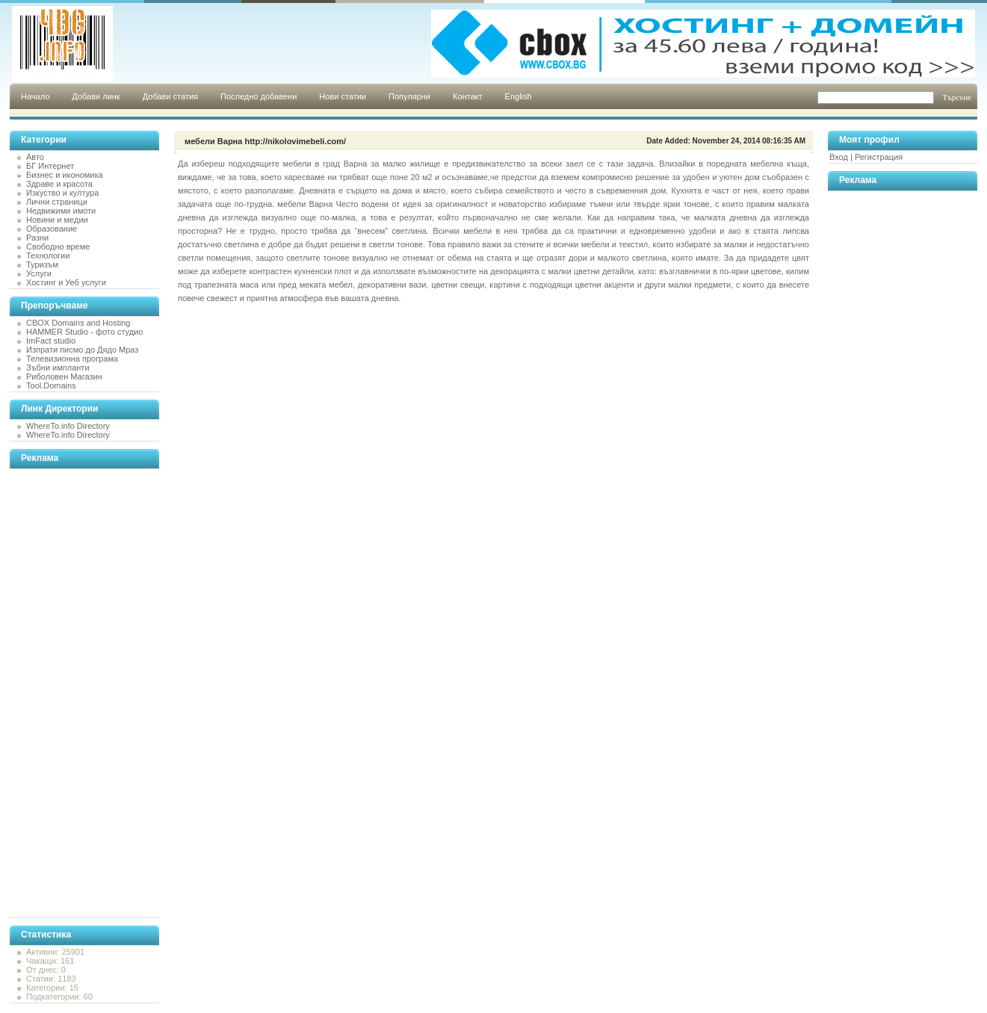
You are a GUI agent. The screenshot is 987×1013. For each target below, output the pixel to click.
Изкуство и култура (62, 192)
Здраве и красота (59, 183)
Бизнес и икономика (64, 174)
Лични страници (56, 201)
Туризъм (42, 264)
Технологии (47, 255)
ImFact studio (50, 340)
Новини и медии (57, 219)
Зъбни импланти (58, 367)
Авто (35, 156)
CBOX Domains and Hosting (78, 322)
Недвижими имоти (61, 210)
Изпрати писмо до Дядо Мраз (82, 349)
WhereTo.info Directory (68, 425)
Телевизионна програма (72, 358)
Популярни (409, 96)
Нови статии (342, 96)
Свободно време (58, 246)
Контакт (468, 96)
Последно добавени (258, 96)
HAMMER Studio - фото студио (84, 331)
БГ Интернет (50, 165)
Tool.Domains (51, 385)
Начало (35, 96)
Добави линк (96, 96)
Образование (51, 228)
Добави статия (170, 96)
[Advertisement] (69, 693)
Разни (37, 237)
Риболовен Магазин (64, 376)
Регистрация (879, 156)
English (518, 96)
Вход (838, 156)
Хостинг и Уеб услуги (66, 282)
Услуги (39, 273)
